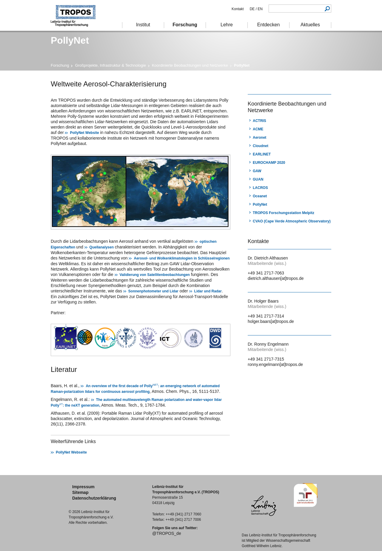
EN (260, 9)
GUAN (258, 179)
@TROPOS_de (166, 533)
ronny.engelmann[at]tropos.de (275, 364)
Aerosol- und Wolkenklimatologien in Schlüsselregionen (181, 258)
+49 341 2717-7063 (266, 273)
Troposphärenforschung (76, 15)
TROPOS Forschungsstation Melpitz (283, 213)
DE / (253, 9)
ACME (258, 129)
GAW (257, 171)
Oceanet (260, 196)
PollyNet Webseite (71, 452)
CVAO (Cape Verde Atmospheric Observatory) (292, 221)
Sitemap (80, 492)
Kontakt (238, 9)
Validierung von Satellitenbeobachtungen (155, 275)
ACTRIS (259, 121)
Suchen (327, 8)
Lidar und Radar (208, 291)
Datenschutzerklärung (94, 498)
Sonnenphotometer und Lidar (153, 291)
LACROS (260, 188)
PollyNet (260, 204)
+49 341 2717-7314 (266, 316)
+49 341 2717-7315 (266, 359)
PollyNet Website (84, 133)
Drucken (251, 83)
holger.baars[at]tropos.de (271, 321)
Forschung (60, 65)
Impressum (83, 486)
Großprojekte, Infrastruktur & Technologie (110, 65)
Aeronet (259, 137)
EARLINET (262, 154)
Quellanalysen (102, 247)
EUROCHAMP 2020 (269, 163)
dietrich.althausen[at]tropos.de (276, 278)
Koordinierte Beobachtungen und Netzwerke (190, 65)
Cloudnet (260, 146)
